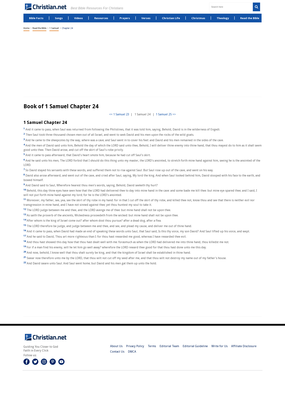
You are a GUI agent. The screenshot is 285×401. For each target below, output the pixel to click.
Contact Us (117, 351)
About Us (116, 346)
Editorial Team (169, 346)
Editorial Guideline (195, 346)
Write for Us (219, 346)
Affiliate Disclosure (243, 346)
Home (26, 28)
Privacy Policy (135, 346)
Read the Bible (39, 28)
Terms (152, 346)
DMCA (132, 351)
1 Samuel (54, 28)
